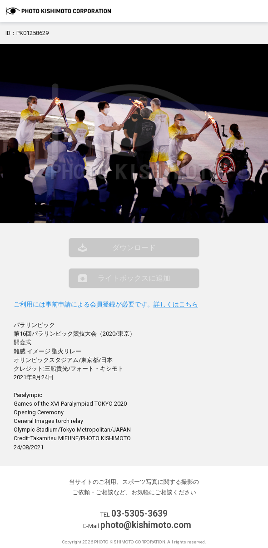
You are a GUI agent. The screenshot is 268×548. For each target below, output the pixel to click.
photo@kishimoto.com (145, 525)
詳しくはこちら (176, 304)
